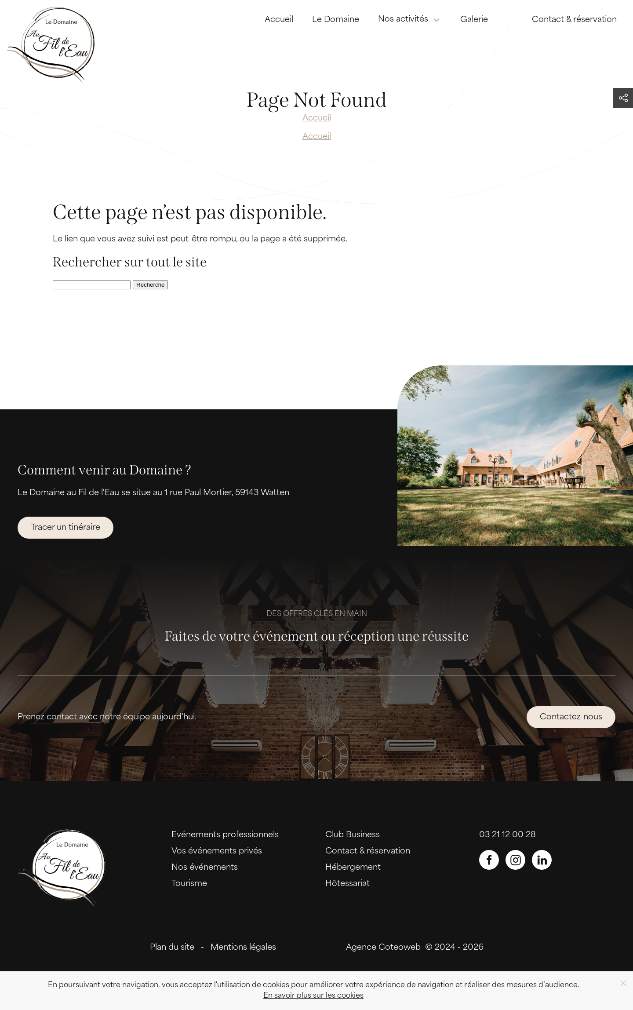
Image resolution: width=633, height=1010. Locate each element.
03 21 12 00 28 (507, 835)
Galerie (474, 20)
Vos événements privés (216, 851)
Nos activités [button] (409, 19)
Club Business (352, 835)
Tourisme (189, 884)
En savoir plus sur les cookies (313, 995)
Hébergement (353, 868)
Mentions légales (243, 948)
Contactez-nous (571, 717)
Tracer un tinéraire (65, 528)
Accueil (279, 20)
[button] (623, 98)
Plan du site (172, 948)
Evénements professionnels (225, 835)
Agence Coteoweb (383, 948)
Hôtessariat (347, 884)
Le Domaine (335, 20)
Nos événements (204, 868)
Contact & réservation (574, 20)
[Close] (623, 983)
